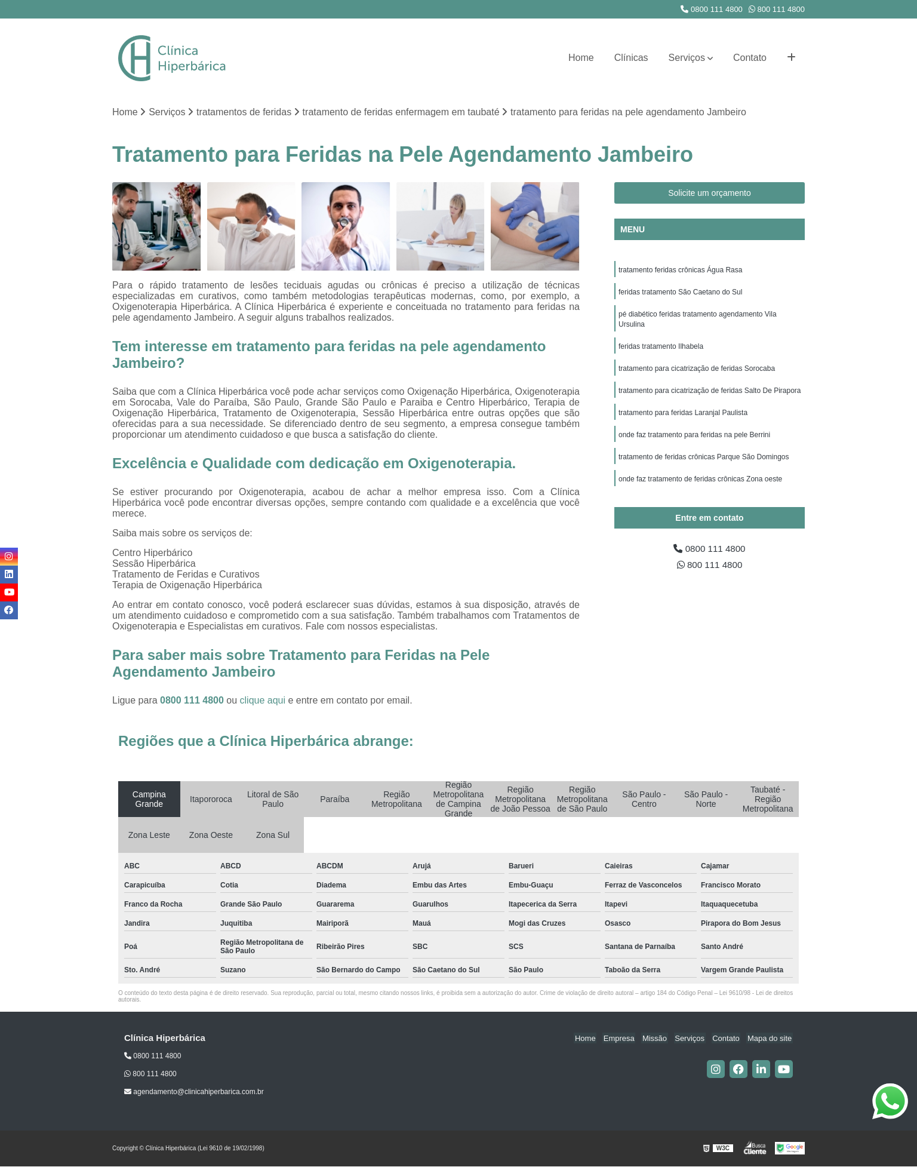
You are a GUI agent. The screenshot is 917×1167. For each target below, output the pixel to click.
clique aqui (263, 700)
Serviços (687, 58)
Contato (750, 58)
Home (581, 58)
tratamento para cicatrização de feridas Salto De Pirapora (709, 395)
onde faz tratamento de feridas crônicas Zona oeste (700, 485)
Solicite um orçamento (709, 193)
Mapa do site (770, 1038)
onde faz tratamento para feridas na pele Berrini (694, 440)
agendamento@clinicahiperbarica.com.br (194, 1092)
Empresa (627, 1038)
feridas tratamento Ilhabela (660, 349)
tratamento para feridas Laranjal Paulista (682, 417)
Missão (661, 1038)
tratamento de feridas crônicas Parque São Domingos (703, 463)
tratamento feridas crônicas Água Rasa (680, 270)
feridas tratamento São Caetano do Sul (680, 293)
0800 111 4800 (711, 9)
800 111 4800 (777, 9)
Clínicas (631, 58)
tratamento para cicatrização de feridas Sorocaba (696, 372)
